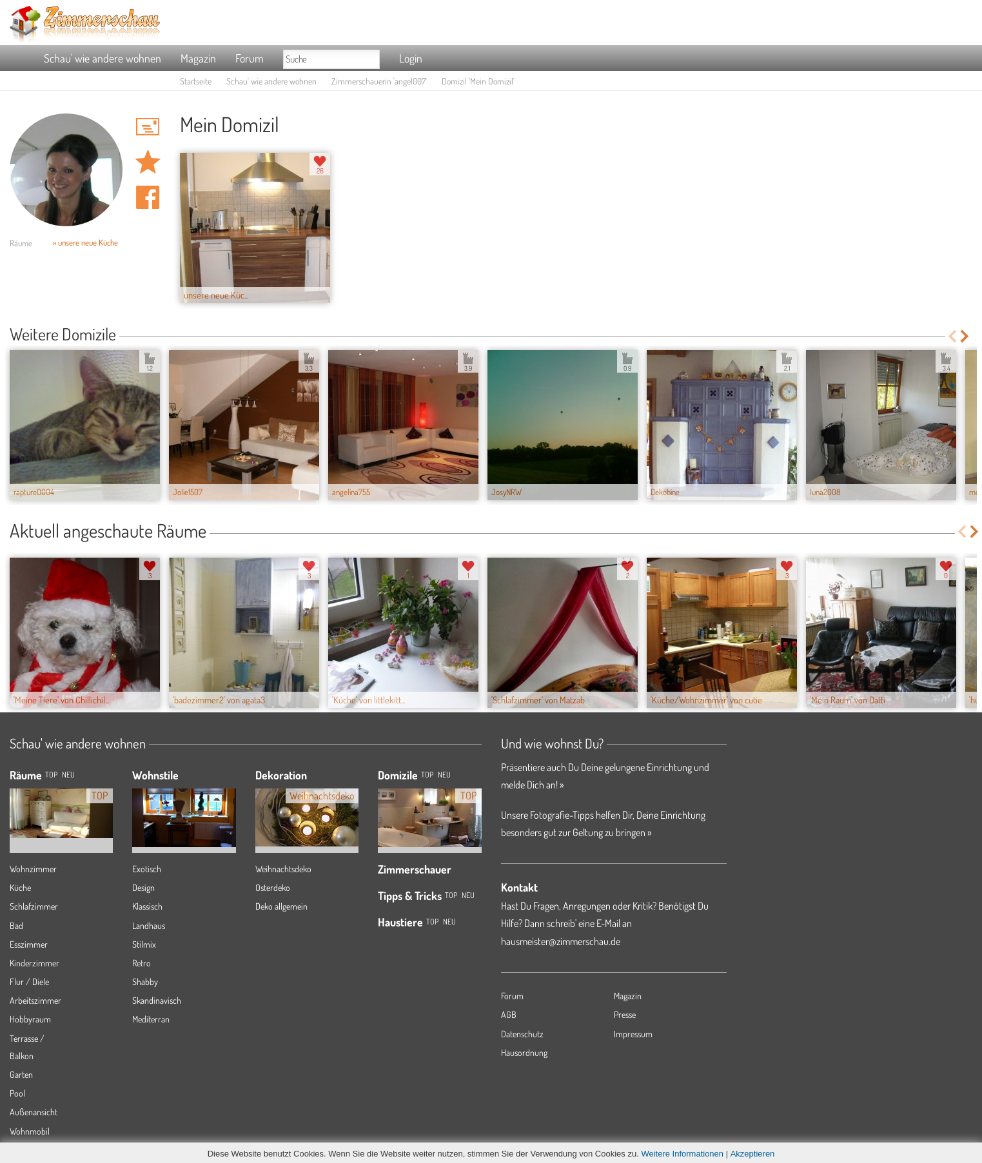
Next (965, 336)
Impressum (633, 1033)
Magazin (198, 58)
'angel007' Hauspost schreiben (148, 126)
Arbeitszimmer (35, 1000)
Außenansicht (33, 1111)
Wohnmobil (30, 1131)
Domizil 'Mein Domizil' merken (148, 162)
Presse (625, 1014)
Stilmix (144, 944)
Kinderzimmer (34, 962)
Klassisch (147, 906)
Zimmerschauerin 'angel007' (379, 80)
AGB (508, 1014)
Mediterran (151, 1018)
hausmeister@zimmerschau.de (560, 941)
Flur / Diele (29, 981)
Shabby (145, 981)
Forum (249, 58)
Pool (17, 1093)
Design (143, 887)
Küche (20, 887)
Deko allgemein (281, 906)
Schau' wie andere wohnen (102, 58)
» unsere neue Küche (85, 242)
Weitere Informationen (682, 1153)
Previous (952, 336)
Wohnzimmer (33, 868)
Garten (21, 1074)
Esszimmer (29, 944)
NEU (68, 774)
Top (427, 774)
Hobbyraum (30, 1018)
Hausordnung (524, 1052)
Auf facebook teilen (148, 197)
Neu (444, 774)
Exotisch (146, 868)
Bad (16, 925)
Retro (141, 962)
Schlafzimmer (34, 906)
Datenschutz (522, 1033)
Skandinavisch (156, 1000)
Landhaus (148, 925)
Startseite (195, 80)
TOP (51, 774)
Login (410, 58)
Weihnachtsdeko (283, 868)
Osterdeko (272, 887)
